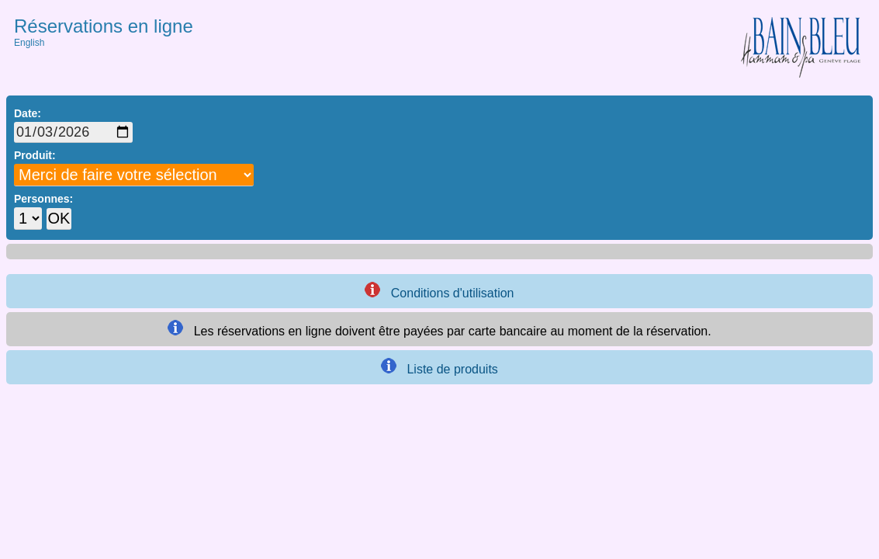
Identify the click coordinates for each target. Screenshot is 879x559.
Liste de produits (439, 367)
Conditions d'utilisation (439, 291)
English (29, 42)
